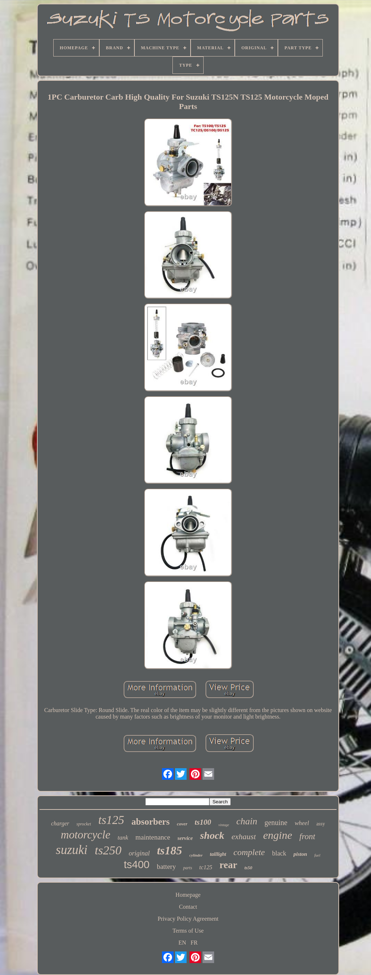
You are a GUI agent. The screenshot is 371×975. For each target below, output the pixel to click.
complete (249, 852)
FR (194, 943)
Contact (188, 907)
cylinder (196, 855)
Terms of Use (188, 931)
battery (166, 866)
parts (187, 867)
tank (122, 837)
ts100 (203, 822)
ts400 (137, 864)
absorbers (151, 822)
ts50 (249, 867)
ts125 (111, 820)
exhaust (244, 836)
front (307, 836)
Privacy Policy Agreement (188, 919)
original (139, 853)
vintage (223, 825)
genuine (275, 823)
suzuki (72, 850)
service (185, 838)
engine (277, 835)
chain (246, 821)
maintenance (153, 837)
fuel (317, 855)
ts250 (108, 850)
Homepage (187, 895)
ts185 (169, 850)
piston (300, 854)
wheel (302, 823)
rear (228, 864)
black (279, 853)
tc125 (205, 867)
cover (182, 824)
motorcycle (86, 834)
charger (60, 823)
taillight (218, 854)
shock (212, 835)
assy (320, 824)
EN (182, 943)
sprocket (83, 824)
